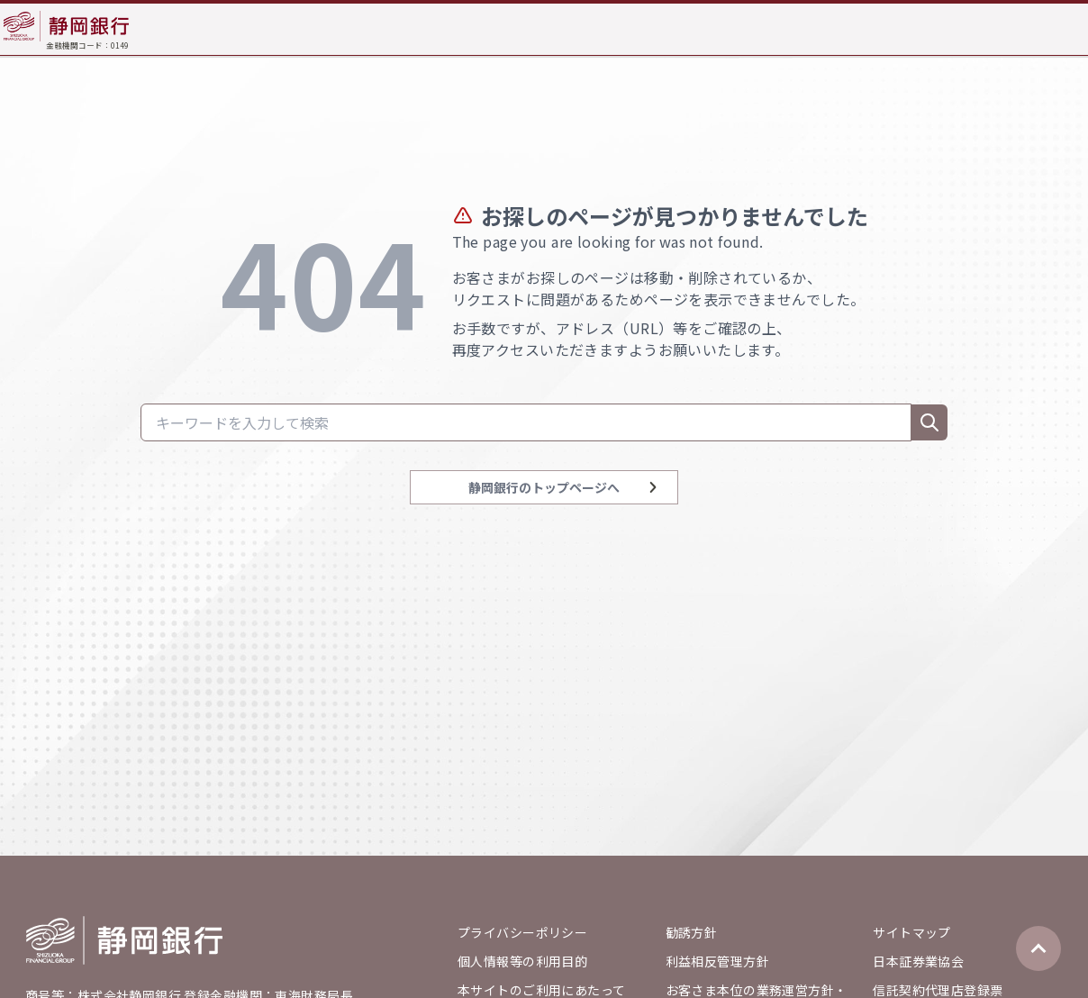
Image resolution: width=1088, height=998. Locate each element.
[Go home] (124, 940)
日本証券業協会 (918, 961)
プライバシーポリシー (522, 932)
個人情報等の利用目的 (522, 961)
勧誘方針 (692, 932)
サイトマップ (912, 932)
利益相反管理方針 (717, 961)
